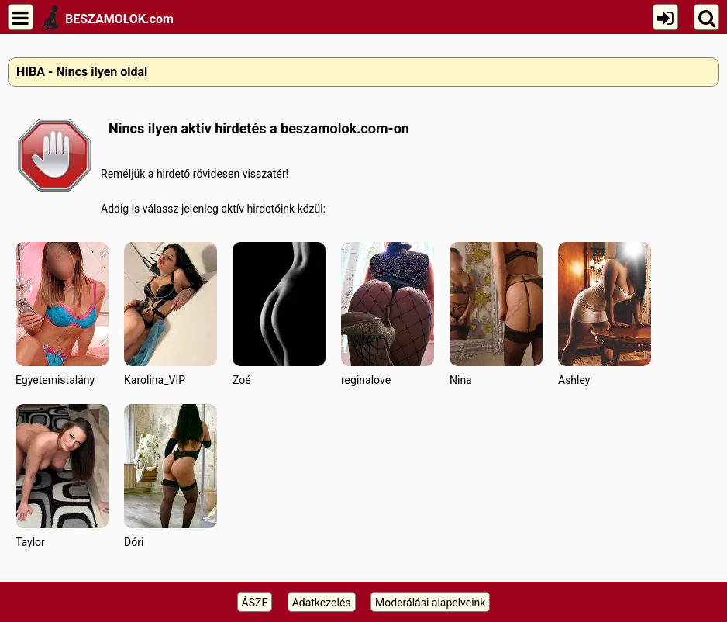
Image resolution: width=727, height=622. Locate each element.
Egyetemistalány (62, 313)
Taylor (62, 476)
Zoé (279, 313)
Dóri (170, 476)
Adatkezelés (321, 602)
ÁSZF (255, 602)
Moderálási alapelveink (430, 602)
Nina (496, 313)
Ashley (604, 313)
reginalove (387, 313)
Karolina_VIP (170, 313)
